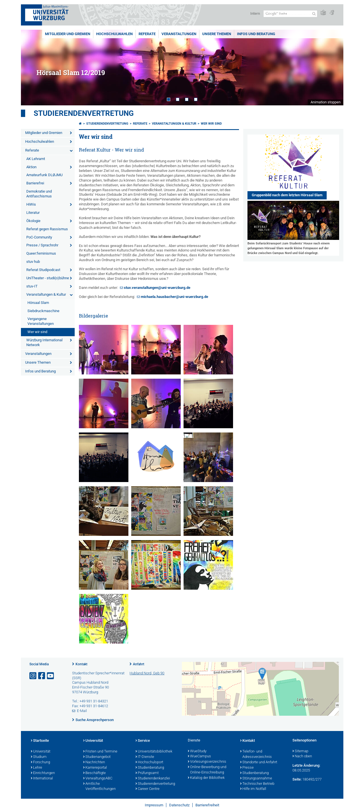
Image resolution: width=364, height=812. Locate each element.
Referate (147, 34)
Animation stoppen (326, 102)
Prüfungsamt (147, 773)
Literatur (33, 212)
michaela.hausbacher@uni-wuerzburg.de (174, 297)
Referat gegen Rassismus (47, 229)
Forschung (40, 762)
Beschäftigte (94, 773)
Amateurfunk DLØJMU (44, 175)
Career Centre (147, 789)
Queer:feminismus (41, 253)
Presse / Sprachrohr (42, 245)
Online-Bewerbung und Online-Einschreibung (207, 770)
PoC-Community (39, 237)
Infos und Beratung (256, 34)
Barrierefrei (35, 183)
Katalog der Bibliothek (206, 778)
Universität (40, 751)
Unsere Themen (216, 34)
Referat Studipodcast (43, 270)
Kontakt (81, 664)
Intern (255, 13)
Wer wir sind (37, 332)
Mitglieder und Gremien (67, 34)
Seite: (296, 779)
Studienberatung (149, 767)
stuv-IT (32, 286)
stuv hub (33, 261)
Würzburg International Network (44, 342)
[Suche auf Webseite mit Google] (290, 13)
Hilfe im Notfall (253, 789)
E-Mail (82, 711)
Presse (247, 767)
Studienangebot (97, 757)
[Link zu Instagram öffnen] (33, 676)
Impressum (154, 805)
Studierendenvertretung (84, 113)
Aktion (31, 167)
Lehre (36, 767)
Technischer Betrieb (257, 784)
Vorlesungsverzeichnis (207, 761)
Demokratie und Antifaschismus (39, 193)
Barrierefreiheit (207, 805)
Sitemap (300, 751)
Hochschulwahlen (114, 34)
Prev (31, 67)
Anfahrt (138, 664)
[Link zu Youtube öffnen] (51, 676)
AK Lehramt (35, 159)
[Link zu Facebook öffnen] (42, 676)
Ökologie (33, 221)
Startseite (40, 740)
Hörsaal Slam (38, 302)
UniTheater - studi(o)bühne (47, 278)
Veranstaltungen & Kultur (46, 294)
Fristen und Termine (100, 751)
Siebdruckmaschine (43, 311)
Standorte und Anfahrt (258, 762)
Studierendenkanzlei (152, 778)
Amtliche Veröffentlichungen (99, 786)
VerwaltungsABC (97, 778)
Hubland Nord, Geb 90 (147, 673)
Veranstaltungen (178, 34)
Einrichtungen (43, 773)
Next (333, 67)
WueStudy (197, 751)
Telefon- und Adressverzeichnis (256, 754)
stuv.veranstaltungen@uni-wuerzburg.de (157, 287)
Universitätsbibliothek (153, 751)
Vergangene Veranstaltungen (40, 321)
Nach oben (302, 756)
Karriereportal (95, 767)
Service (142, 740)
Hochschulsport (149, 762)
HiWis (31, 204)
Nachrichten (94, 762)
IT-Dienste (144, 757)
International (42, 778)
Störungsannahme (256, 778)
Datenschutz (179, 805)
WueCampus (199, 756)
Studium (39, 757)
